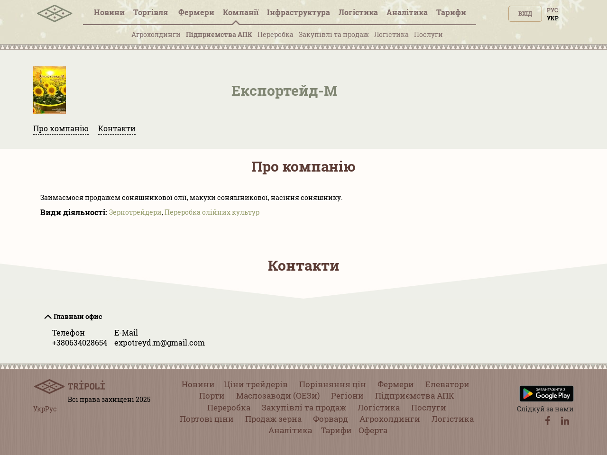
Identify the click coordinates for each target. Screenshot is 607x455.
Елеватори (447, 384)
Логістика (358, 12)
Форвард (330, 418)
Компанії (240, 12)
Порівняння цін (332, 384)
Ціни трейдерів (256, 384)
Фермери (196, 12)
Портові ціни (207, 418)
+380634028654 (79, 342)
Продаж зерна (273, 418)
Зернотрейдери (135, 212)
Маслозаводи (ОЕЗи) (278, 395)
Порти (212, 395)
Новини (109, 12)
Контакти (117, 128)
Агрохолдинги (156, 34)
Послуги (428, 34)
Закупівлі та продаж (334, 34)
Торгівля (151, 12)
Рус (552, 10)
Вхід (525, 13)
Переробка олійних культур (212, 212)
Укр (553, 18)
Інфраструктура (298, 12)
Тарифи (451, 12)
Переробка (276, 34)
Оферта (373, 430)
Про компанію (61, 128)
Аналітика (407, 12)
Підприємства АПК (219, 34)
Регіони (347, 395)
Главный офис (78, 316)
